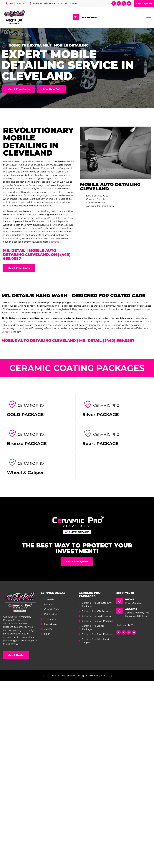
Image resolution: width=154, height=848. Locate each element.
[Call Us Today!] (76, 17)
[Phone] (119, 601)
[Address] (119, 611)
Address (131, 609)
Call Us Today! (90, 17)
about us (54, 241)
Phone (129, 599)
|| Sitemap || (105, 675)
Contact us (8, 331)
